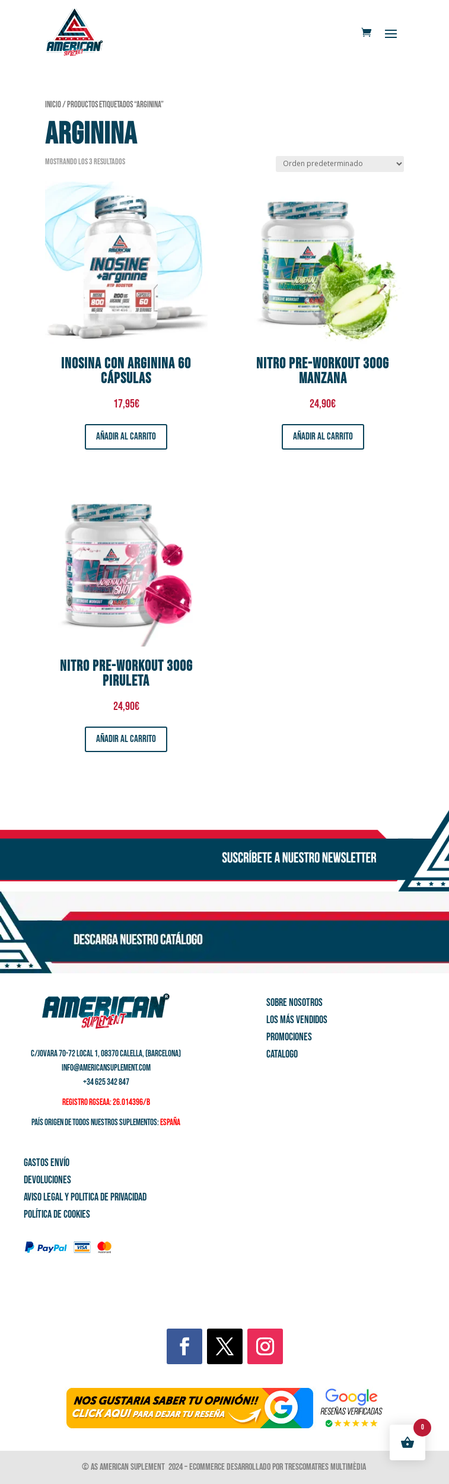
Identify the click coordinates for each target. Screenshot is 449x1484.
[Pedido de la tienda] (340, 164)
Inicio (53, 105)
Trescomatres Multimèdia (326, 1467)
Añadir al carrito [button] (126, 436)
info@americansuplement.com (106, 1068)
